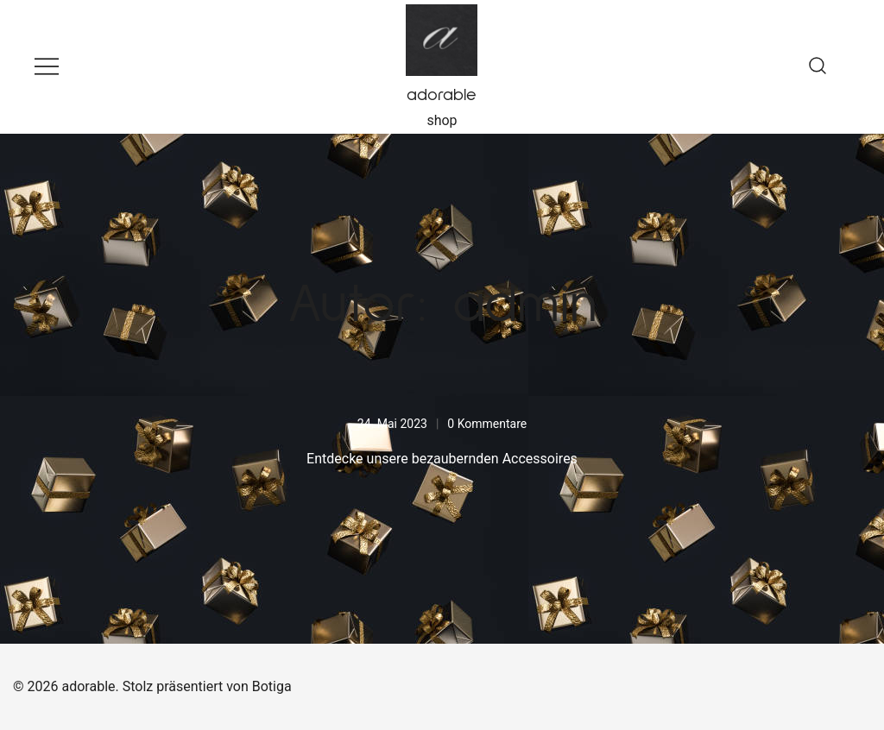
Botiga (272, 686)
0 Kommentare (487, 424)
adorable (442, 95)
